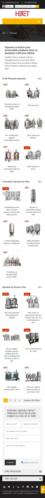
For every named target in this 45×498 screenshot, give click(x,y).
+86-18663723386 (30, 2)
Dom (4, 33)
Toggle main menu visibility (38, 21)
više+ (40, 79)
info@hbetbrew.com (12, 2)
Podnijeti (10, 462)
